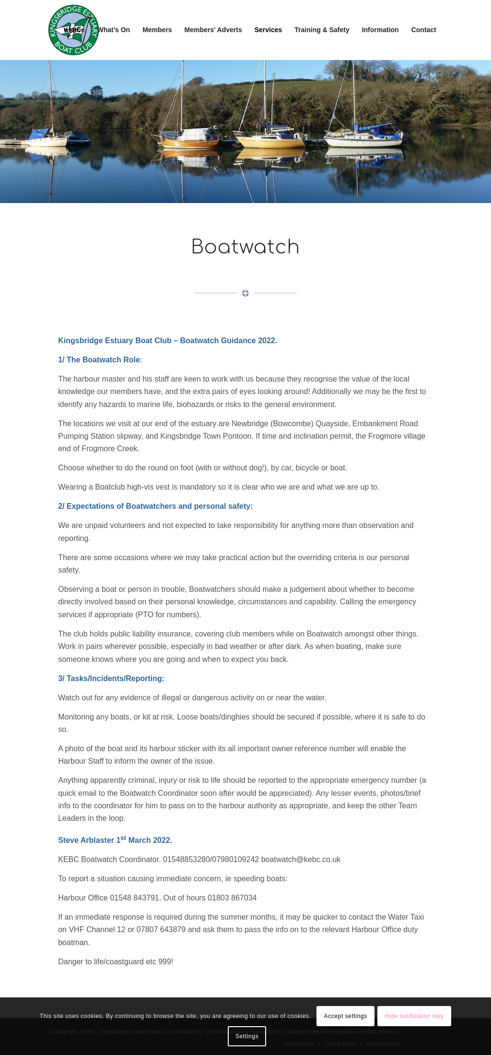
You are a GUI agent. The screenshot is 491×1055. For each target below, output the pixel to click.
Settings (246, 1036)
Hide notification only (414, 1016)
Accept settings (345, 1016)
